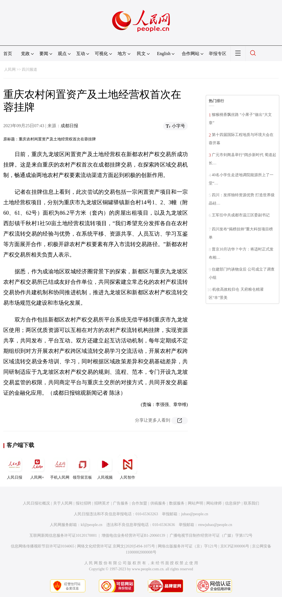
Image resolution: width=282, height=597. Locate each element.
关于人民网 (62, 503)
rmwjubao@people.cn (215, 525)
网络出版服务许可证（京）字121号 (188, 546)
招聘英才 (102, 503)
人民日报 (14, 467)
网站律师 (214, 503)
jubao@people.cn (194, 514)
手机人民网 (59, 467)
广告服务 (120, 503)
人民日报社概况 (36, 503)
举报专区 (217, 53)
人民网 (10, 69)
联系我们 (251, 503)
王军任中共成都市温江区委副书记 (241, 215)
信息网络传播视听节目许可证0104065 (42, 546)
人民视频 (105, 467)
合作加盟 (139, 503)
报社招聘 (83, 503)
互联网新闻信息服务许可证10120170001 (63, 535)
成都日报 (69, 125)
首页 (7, 53)
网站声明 (195, 503)
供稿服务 (158, 503)
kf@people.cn (91, 525)
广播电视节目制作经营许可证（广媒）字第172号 (211, 535)
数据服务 (177, 503)
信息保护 (232, 503)
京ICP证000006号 (235, 546)
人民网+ (37, 467)
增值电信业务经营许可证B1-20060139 (133, 535)
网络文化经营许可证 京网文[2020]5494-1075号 (116, 546)
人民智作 (127, 467)
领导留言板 (82, 467)
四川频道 (29, 69)
